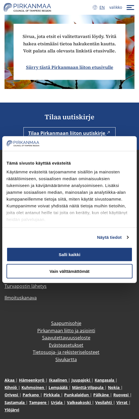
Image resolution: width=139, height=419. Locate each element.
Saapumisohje (66, 323)
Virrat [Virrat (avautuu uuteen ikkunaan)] (122, 402)
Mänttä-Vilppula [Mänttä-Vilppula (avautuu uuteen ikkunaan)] (88, 387)
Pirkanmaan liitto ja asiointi (66, 330)
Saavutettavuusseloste (66, 338)
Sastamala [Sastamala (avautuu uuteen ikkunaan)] (15, 402)
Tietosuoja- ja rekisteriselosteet (66, 352)
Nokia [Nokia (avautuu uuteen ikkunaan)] (114, 387)
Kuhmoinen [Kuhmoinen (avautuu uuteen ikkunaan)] (33, 387)
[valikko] (122, 7)
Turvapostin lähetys (26, 286)
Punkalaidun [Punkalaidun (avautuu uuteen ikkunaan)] (77, 394)
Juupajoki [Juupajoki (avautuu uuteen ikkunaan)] (81, 380)
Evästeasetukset (66, 345)
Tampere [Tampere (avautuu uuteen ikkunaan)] (38, 402)
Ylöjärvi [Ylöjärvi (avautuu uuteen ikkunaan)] (12, 409)
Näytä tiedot (109, 237)
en (103, 7)
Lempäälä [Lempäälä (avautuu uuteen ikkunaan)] (59, 387)
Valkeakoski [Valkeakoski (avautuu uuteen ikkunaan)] (79, 402)
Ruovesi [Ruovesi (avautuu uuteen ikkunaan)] (121, 394)
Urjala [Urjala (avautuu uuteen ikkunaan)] (57, 402)
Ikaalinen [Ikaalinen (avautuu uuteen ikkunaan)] (58, 380)
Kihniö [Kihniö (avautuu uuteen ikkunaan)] (11, 387)
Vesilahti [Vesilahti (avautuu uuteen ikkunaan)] (104, 402)
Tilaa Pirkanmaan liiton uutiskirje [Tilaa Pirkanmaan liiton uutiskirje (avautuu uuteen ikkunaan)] (69, 133)
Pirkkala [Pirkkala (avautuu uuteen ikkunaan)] (52, 394)
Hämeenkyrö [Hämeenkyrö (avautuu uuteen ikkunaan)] (32, 380)
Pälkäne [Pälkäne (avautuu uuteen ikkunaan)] (101, 394)
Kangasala (105, 380)
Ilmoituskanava (21, 298)
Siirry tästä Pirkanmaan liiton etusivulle (69, 67)
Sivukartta (66, 359)
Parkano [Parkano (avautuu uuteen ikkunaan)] (31, 394)
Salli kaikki (70, 254)
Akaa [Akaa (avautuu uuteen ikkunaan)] (10, 380)
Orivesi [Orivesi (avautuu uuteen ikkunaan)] (12, 394)
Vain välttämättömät (69, 271)
